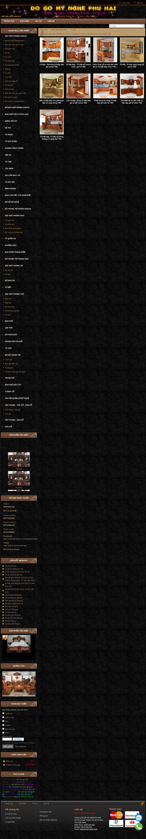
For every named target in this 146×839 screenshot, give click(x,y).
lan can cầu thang (25, 792)
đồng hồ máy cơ (27, 797)
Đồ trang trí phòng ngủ (14, 232)
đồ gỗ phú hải (10, 566)
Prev (30, 630)
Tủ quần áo (9, 220)
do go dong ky (10, 612)
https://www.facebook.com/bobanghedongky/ (20, 539)
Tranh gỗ (8, 360)
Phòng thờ (44, 816)
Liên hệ (51, 21)
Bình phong (9, 89)
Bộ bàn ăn (9, 270)
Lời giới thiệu (10, 822)
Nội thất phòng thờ (14, 294)
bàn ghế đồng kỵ (11, 609)
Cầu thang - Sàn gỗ (12, 410)
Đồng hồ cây (10, 49)
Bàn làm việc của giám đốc (15, 93)
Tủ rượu (8, 57)
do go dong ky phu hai (13, 575)
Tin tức (38, 21)
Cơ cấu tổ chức (11, 814)
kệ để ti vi (14, 792)
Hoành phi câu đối (12, 311)
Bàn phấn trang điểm (13, 228)
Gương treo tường (12, 65)
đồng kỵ (17, 797)
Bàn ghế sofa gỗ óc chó (14, 45)
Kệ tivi (7, 53)
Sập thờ (8, 303)
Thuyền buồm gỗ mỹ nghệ (15, 372)
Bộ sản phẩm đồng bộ (48, 820)
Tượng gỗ (9, 368)
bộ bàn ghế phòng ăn (13, 595)
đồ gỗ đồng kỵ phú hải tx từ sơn (17, 572)
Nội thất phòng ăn (14, 266)
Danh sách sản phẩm (59, 30)
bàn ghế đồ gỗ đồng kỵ (14, 601)
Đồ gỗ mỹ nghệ (11, 97)
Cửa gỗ (8, 414)
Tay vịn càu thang (9, 780)
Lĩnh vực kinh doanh (13, 818)
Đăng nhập (126, 3)
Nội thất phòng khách (16, 36)
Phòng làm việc (46, 812)
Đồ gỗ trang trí (13, 355)
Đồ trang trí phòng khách (14, 101)
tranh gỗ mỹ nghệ (9, 782)
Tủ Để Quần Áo (11, 794)
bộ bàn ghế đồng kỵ (13, 624)
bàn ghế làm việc (17, 784)
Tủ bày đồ (9, 85)
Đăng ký (140, 3)
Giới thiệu (24, 21)
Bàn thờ (8, 299)
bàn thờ (32, 780)
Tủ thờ (7, 315)
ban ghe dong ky (11, 606)
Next (33, 630)
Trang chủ (9, 21)
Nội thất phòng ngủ (14, 216)
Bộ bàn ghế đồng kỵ (25, 787)
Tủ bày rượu (10, 61)
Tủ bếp (8, 274)
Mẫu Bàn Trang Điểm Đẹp (12, 789)
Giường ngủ (9, 224)
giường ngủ (20, 782)
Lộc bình (8, 77)
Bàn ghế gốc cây (11, 364)
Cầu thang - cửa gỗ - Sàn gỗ (18, 405)
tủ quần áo (10, 797)
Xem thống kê (20, 746)
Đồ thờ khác (9, 307)
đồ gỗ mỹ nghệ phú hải (14, 604)
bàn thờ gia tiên (22, 780)
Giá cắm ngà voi (11, 81)
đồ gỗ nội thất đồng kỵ (14, 618)
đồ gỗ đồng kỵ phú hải (13, 598)
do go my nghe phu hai (14, 569)
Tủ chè (7, 73)
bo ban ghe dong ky (12, 615)
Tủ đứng (18, 471)
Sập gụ (8, 69)
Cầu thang (12, 787)
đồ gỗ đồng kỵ (10, 621)
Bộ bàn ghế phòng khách (14, 41)
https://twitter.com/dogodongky (15, 546)
